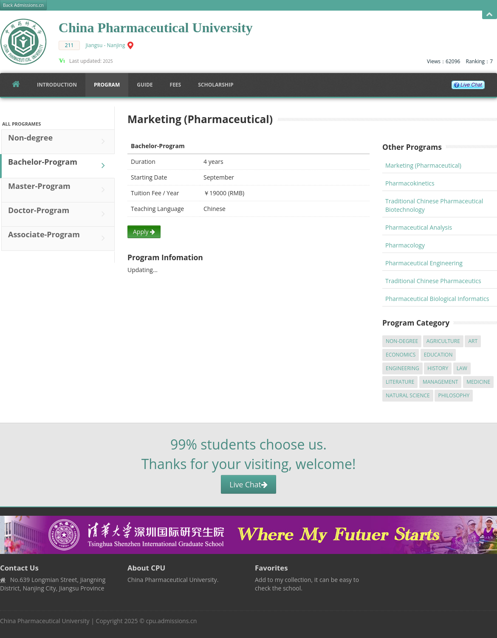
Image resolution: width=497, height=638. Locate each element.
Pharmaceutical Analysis (418, 227)
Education (438, 354)
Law (462, 368)
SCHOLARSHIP (215, 84)
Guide (144, 84)
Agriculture (443, 341)
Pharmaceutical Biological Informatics (437, 299)
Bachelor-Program (58, 165)
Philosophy (453, 395)
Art (472, 341)
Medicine (478, 381)
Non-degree (58, 141)
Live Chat (248, 484)
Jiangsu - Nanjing (105, 45)
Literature (400, 381)
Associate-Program (58, 238)
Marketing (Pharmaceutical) (423, 165)
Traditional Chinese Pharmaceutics (433, 281)
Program (107, 84)
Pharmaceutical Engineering (424, 263)
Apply (144, 232)
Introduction (57, 84)
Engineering (402, 368)
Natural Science (408, 395)
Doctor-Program (58, 214)
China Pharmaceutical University (45, 621)
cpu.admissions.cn (171, 621)
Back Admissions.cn (23, 5)
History (437, 368)
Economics (400, 354)
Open (489, 15)
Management (440, 381)
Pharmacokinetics (410, 183)
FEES (175, 84)
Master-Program (58, 190)
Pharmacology (405, 245)
